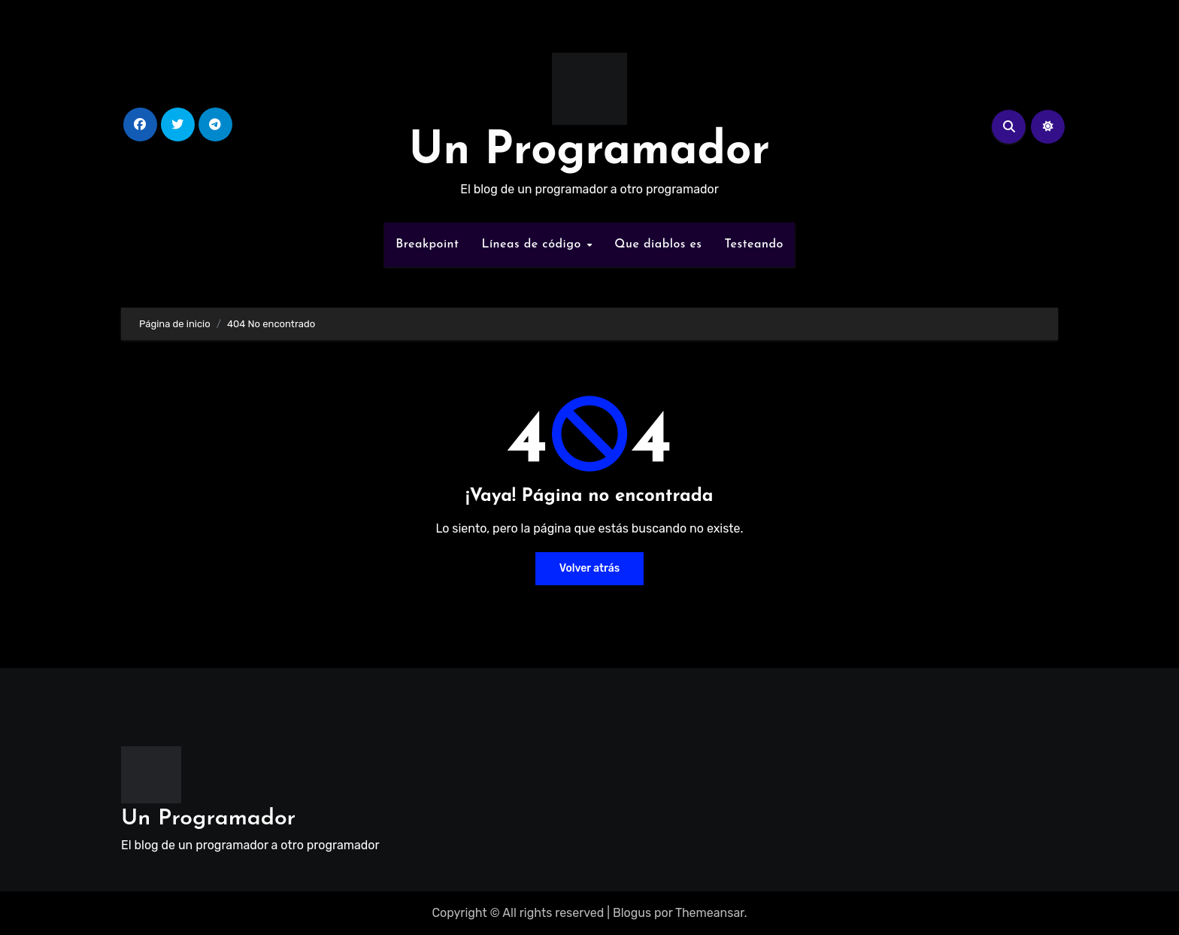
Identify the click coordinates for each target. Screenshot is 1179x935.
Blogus (632, 913)
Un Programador (589, 152)
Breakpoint (427, 244)
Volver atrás (589, 568)
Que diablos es (658, 244)
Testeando (754, 244)
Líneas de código (533, 244)
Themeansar (709, 913)
